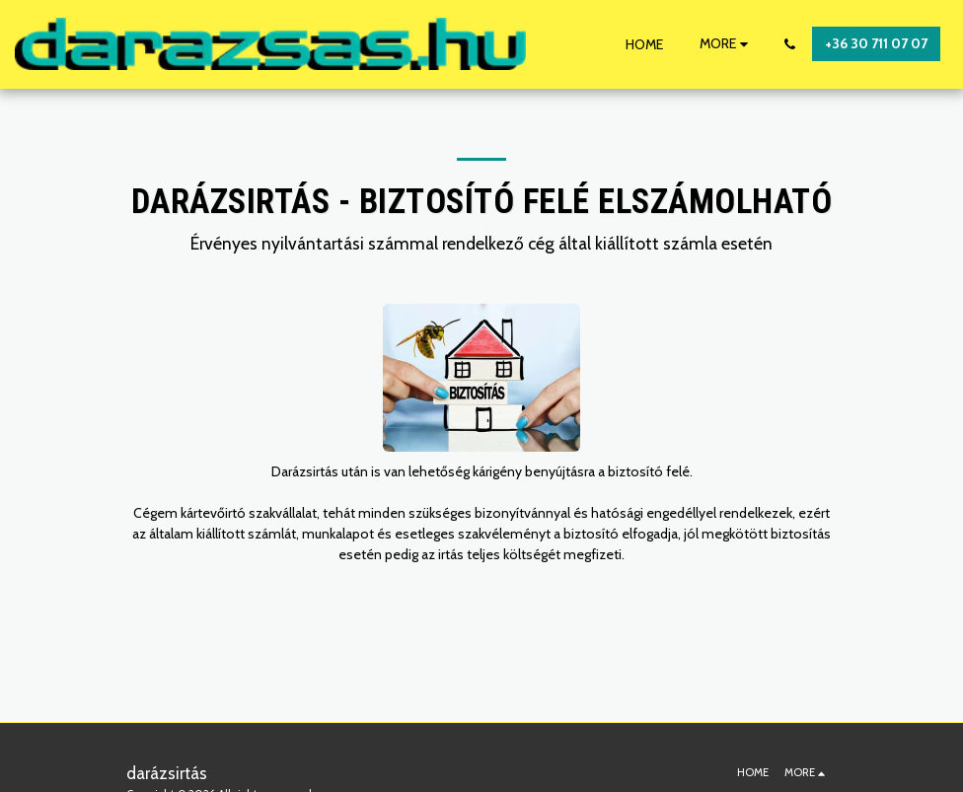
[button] (789, 44)
